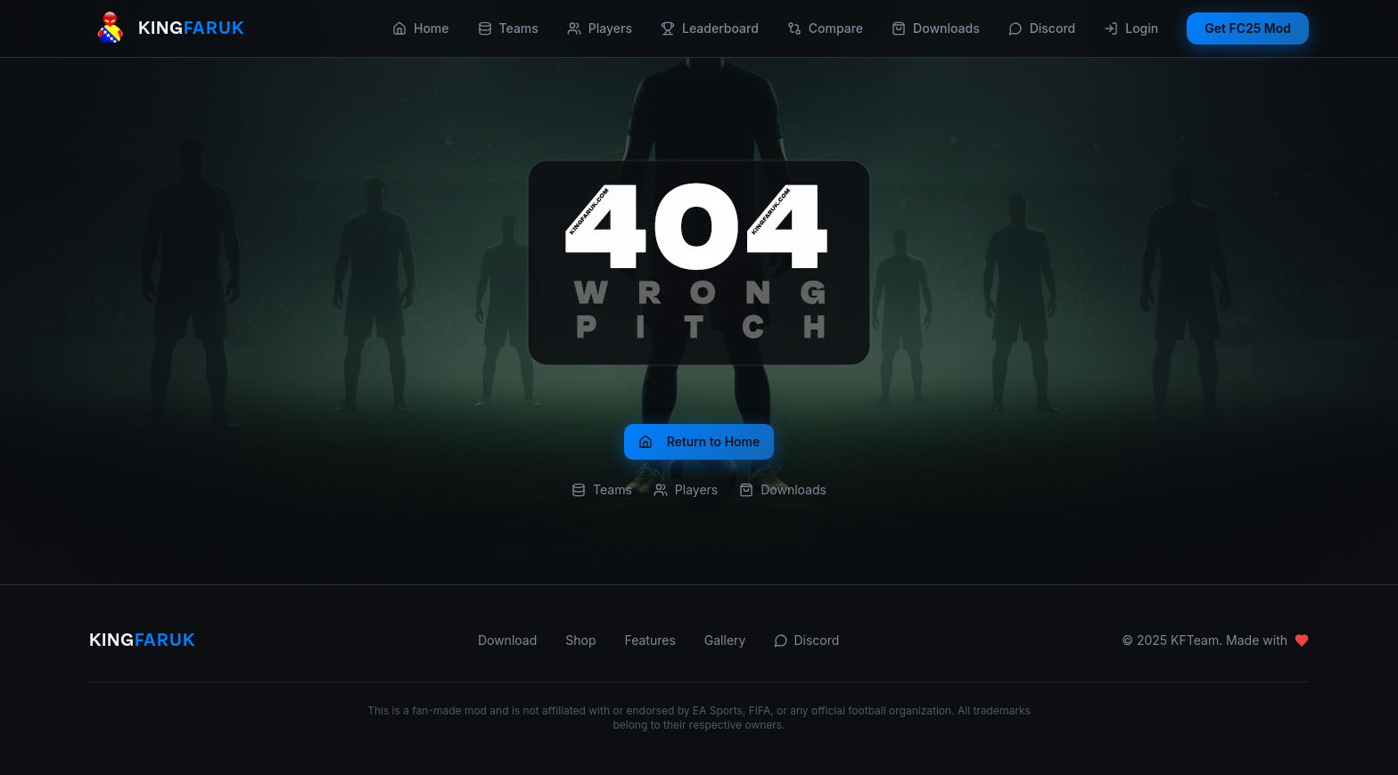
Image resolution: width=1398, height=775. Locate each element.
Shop (580, 640)
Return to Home (699, 441)
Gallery (725, 640)
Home (420, 28)
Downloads (936, 28)
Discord (1042, 28)
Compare (825, 28)
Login (1131, 28)
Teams (508, 28)
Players (599, 28)
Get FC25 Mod (1248, 28)
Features (649, 640)
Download (507, 640)
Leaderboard (710, 28)
